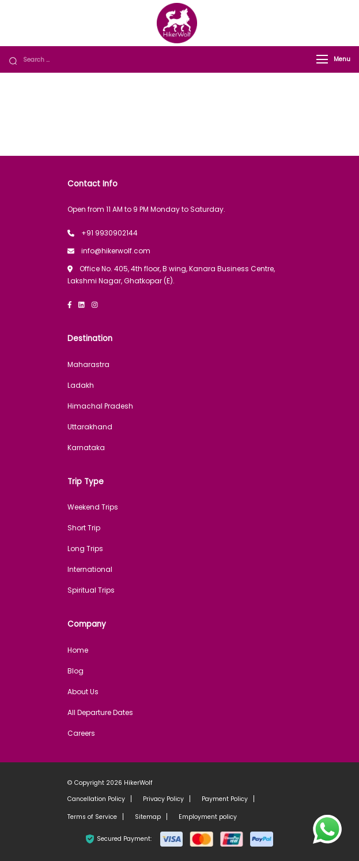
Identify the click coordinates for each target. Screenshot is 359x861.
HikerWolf (138, 782)
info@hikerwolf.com (115, 251)
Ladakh (80, 385)
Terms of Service (92, 817)
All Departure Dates (100, 712)
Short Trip (83, 528)
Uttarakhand (89, 427)
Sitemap (148, 817)
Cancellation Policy (96, 799)
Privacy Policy (163, 799)
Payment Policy (225, 799)
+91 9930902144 (109, 233)
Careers (81, 733)
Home (77, 650)
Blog (75, 671)
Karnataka (86, 447)
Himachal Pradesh (100, 406)
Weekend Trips (92, 507)
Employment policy (208, 817)
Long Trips (85, 548)
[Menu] (322, 59)
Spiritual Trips (91, 590)
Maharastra (88, 364)
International (89, 569)
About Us (83, 692)
